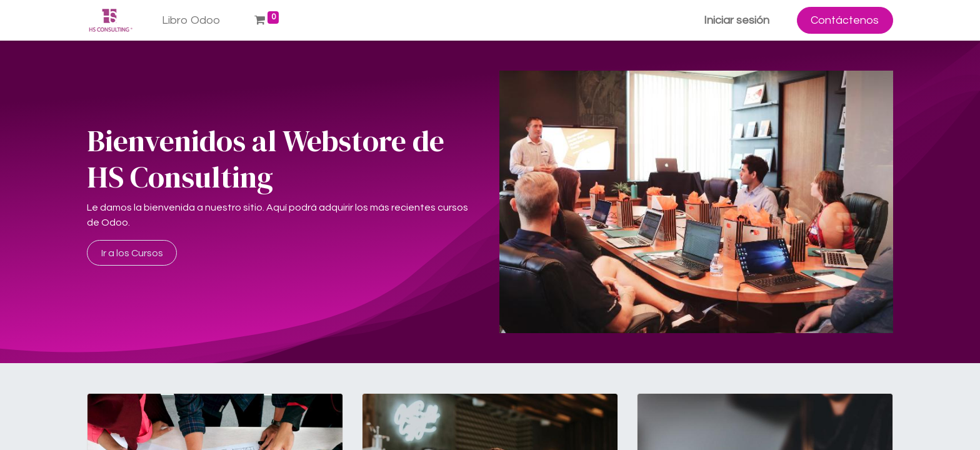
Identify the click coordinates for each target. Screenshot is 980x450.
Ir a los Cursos (132, 253)
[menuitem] (191, 20)
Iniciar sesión (736, 20)
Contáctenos (845, 20)
